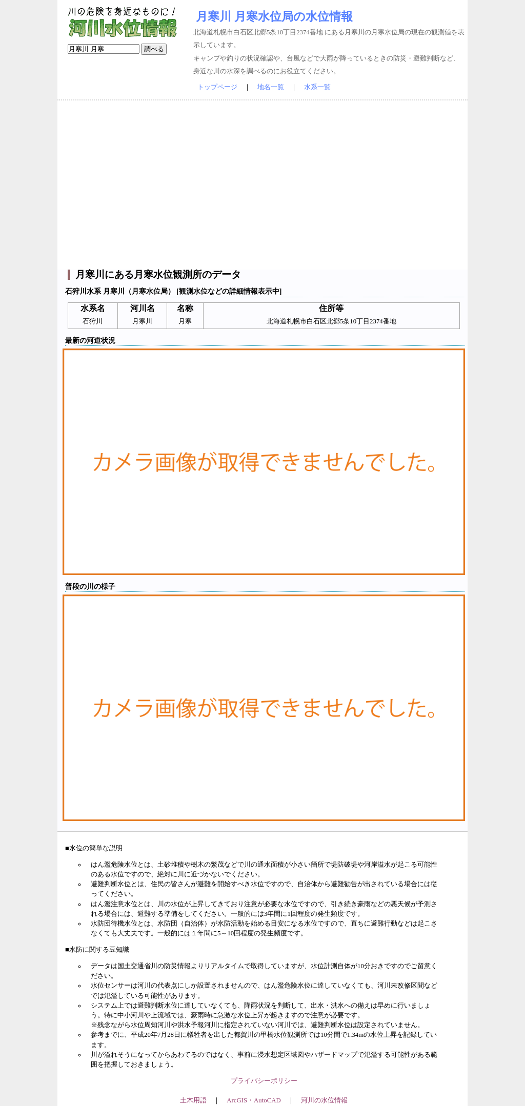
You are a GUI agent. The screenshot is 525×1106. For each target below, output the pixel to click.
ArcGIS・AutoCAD (253, 1100)
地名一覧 (270, 87)
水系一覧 (317, 87)
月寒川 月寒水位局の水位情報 (274, 16)
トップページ (217, 87)
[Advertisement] (262, 185)
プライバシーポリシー (264, 1080)
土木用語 (193, 1100)
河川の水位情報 (324, 1100)
